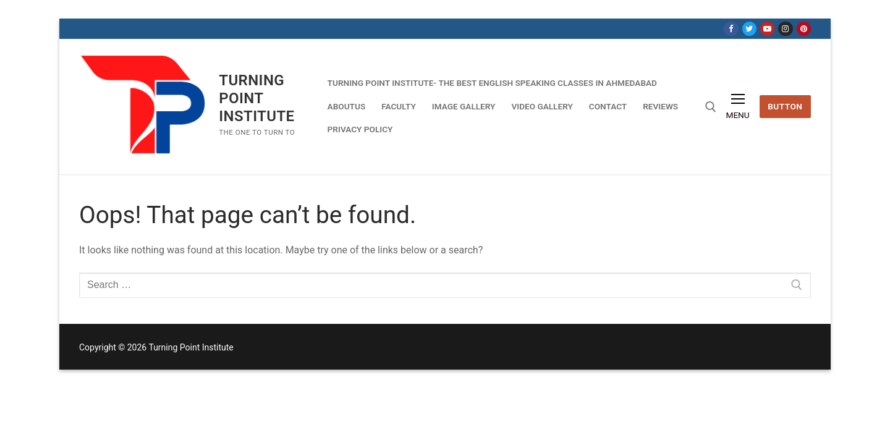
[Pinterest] (804, 29)
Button (785, 106)
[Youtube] (767, 29)
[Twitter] (749, 29)
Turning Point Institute (256, 98)
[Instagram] (785, 29)
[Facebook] (731, 29)
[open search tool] (710, 106)
